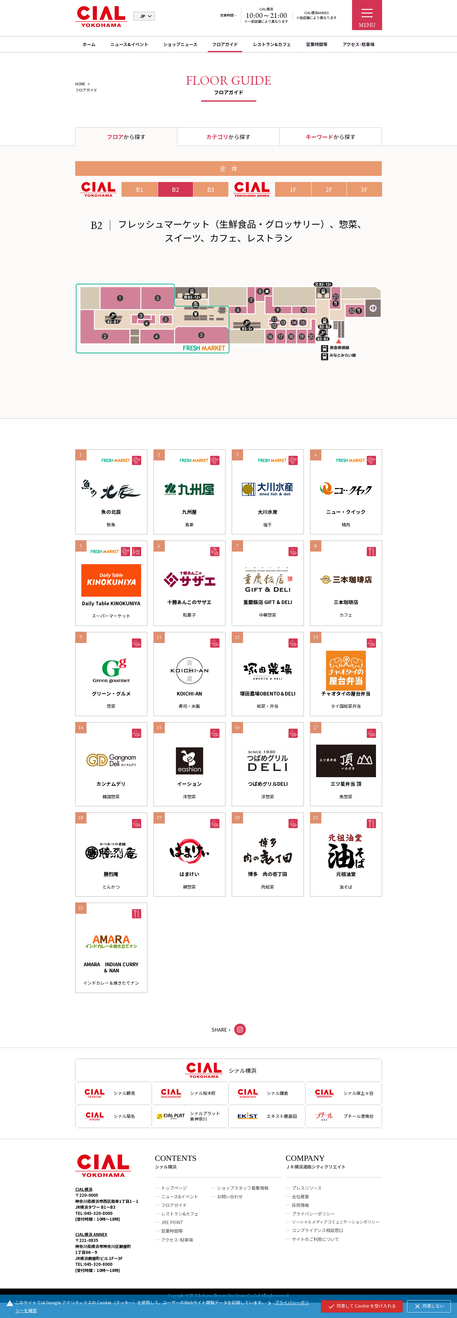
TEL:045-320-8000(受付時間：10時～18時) (97, 1224)
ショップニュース (180, 44)
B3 (211, 189)
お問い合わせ (230, 1204)
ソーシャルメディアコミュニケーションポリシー (335, 1229)
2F (329, 189)
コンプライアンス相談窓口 (317, 1238)
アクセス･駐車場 (358, 44)
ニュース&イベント (129, 44)
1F (293, 189)
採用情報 (300, 1212)
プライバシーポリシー (313, 1221)
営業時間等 (316, 44)
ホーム (89, 44)
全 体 (228, 168)
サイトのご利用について (315, 1246)
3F (364, 189)
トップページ (174, 1195)
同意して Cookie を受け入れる (362, 1306)
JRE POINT (172, 1230)
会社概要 (300, 1204)
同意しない (429, 1306)
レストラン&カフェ (272, 44)
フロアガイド (225, 44)
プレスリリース (307, 1195)
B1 (139, 189)
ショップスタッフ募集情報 (243, 1195)
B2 (175, 189)
